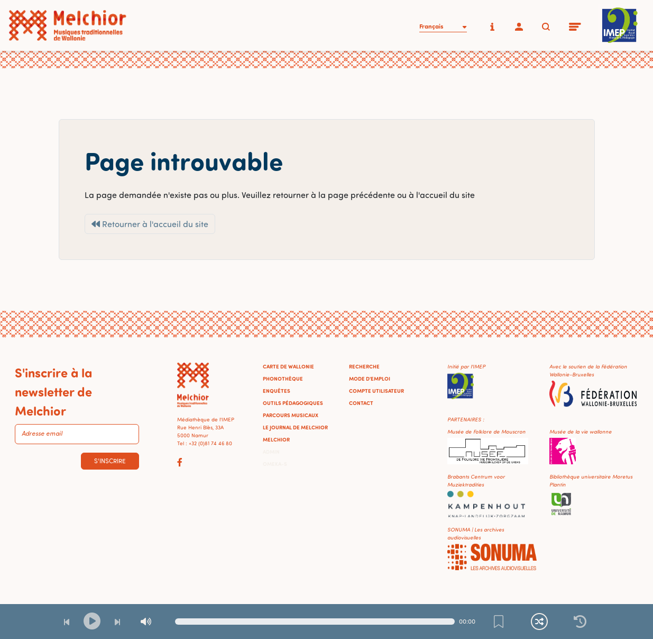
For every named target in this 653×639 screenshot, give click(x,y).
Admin (271, 451)
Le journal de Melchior (295, 427)
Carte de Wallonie (288, 366)
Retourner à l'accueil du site (149, 224)
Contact (361, 403)
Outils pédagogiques (293, 403)
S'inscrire (110, 461)
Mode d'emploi (369, 378)
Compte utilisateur (376, 390)
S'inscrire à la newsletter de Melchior (53, 391)
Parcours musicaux (290, 415)
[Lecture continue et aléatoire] (539, 621)
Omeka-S (275, 463)
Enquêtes (276, 390)
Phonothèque (283, 378)
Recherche (364, 366)
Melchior (276, 439)
